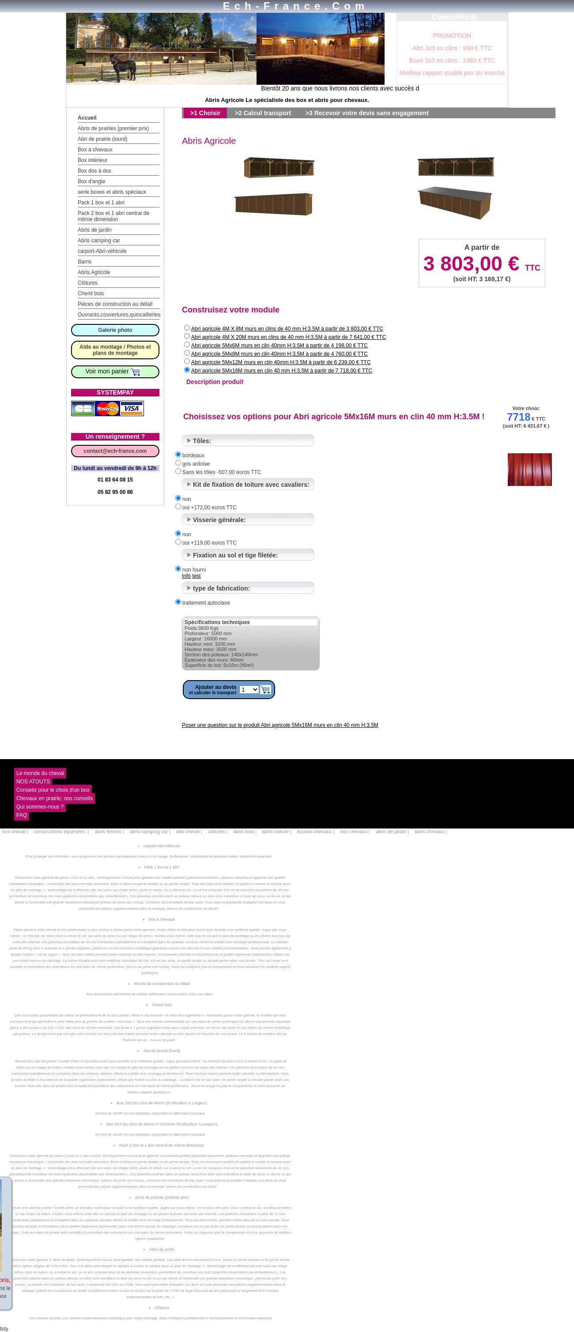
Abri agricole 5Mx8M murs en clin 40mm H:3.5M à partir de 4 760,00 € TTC (279, 354)
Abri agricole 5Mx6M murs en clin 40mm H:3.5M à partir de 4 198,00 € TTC (279, 345)
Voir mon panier (114, 371)
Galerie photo (115, 330)
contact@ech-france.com (115, 451)
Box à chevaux (95, 150)
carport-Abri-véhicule (102, 251)
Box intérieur (92, 160)
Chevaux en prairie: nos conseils (54, 798)
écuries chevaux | (315, 831)
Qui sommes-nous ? (40, 807)
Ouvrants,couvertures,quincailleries (119, 315)
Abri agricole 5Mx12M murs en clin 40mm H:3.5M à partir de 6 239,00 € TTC (281, 362)
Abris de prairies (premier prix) (113, 128)
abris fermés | (109, 831)
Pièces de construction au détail (115, 304)
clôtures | (217, 831)
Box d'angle (91, 181)
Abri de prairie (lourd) (103, 139)
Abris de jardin (95, 230)
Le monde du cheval (40, 773)
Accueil (87, 118)
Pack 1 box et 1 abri (101, 202)
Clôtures (88, 283)
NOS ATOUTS (33, 782)
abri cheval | (189, 831)
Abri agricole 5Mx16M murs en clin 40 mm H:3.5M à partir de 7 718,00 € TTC (281, 371)
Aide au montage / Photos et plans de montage (115, 350)
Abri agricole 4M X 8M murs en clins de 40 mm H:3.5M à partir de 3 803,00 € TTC (287, 329)
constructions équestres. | (61, 831)
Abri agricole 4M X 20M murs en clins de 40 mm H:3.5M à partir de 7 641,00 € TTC (288, 337)
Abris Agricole (94, 272)
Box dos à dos (94, 171)
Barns (84, 262)
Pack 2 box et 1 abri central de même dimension (113, 216)
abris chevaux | (431, 831)
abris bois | (245, 831)
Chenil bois (91, 293)
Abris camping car (99, 240)
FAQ (21, 815)
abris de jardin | (392, 831)
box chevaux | (355, 831)
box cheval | (15, 831)
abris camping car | (149, 831)
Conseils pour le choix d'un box (53, 790)
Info (186, 576)
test (196, 576)
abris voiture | (276, 831)
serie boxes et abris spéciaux (112, 192)
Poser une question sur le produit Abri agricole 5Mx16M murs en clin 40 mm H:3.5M (280, 725)
